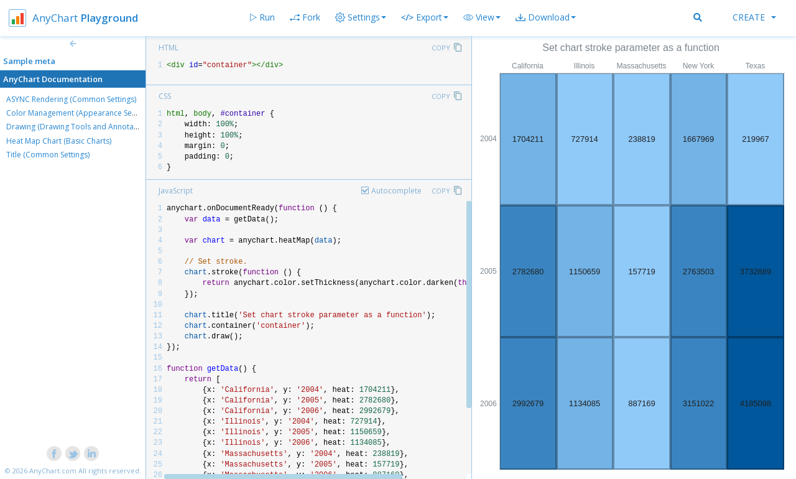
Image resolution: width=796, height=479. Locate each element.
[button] (482, 17)
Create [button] (754, 17)
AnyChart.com (52, 470)
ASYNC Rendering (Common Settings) (71, 99)
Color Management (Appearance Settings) (79, 113)
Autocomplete (396, 190)
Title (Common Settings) (48, 154)
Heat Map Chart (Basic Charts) (58, 141)
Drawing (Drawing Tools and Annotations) (79, 126)
